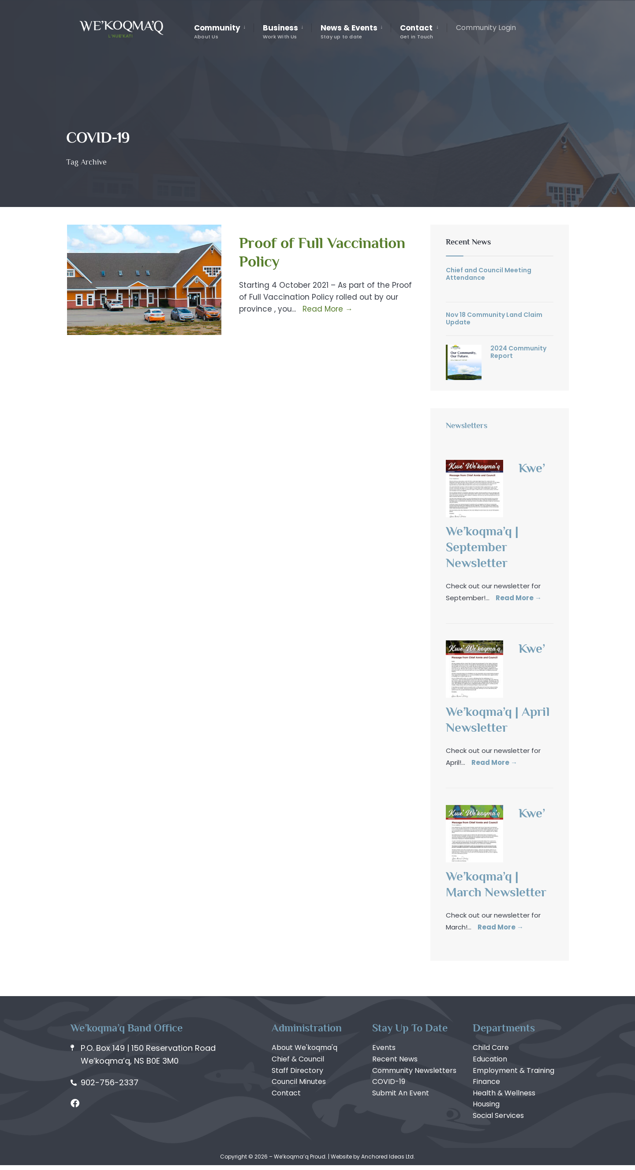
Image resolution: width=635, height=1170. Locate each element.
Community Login (486, 28)
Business (280, 31)
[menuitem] (224, 32)
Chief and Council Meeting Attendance (488, 274)
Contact (416, 31)
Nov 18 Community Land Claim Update (494, 318)
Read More (327, 309)
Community (217, 31)
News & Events (349, 31)
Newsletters (466, 425)
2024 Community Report (518, 352)
